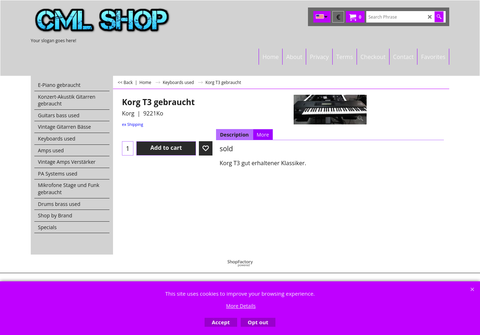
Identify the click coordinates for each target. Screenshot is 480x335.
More (263, 134)
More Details (241, 305)
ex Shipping (132, 124)
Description (234, 134)
